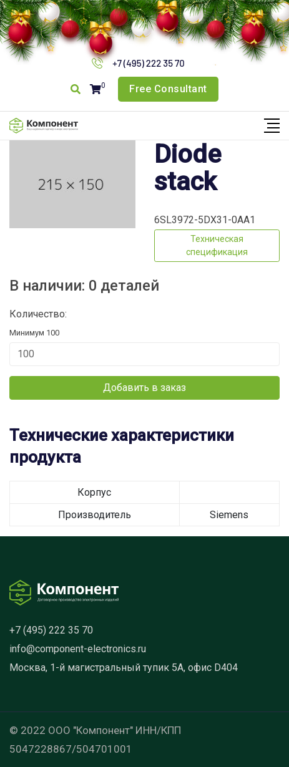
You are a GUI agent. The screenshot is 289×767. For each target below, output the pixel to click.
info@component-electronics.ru (77, 649)
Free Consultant (168, 89)
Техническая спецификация (217, 245)
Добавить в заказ (144, 387)
